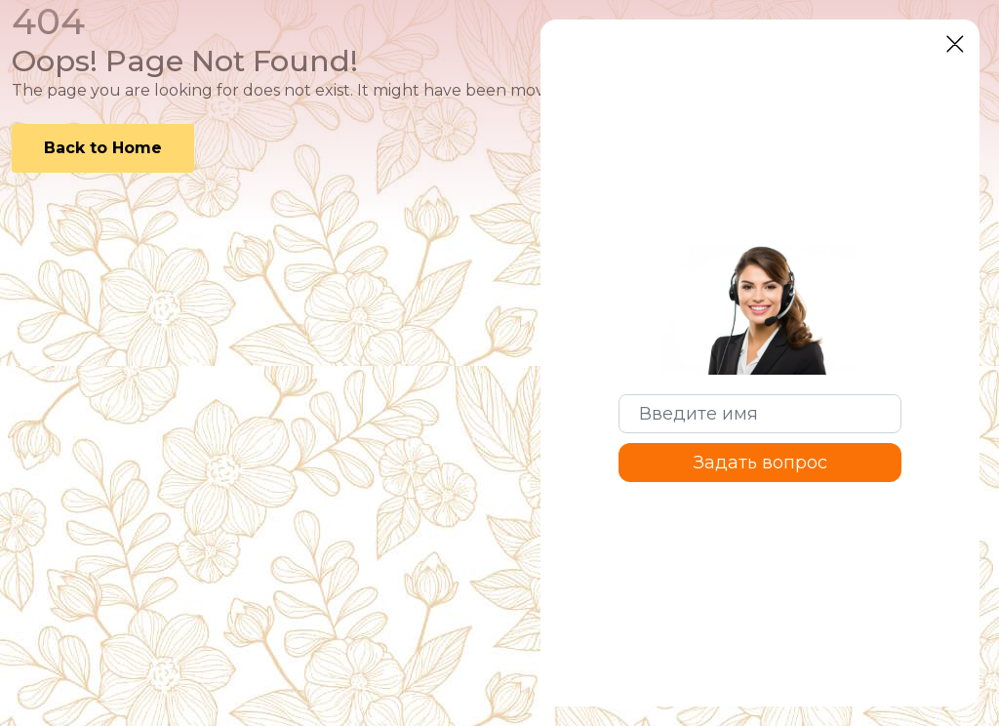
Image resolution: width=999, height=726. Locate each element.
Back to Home (103, 148)
